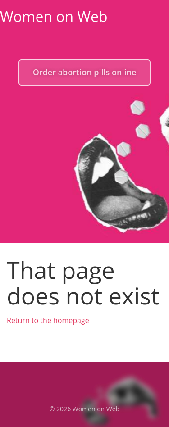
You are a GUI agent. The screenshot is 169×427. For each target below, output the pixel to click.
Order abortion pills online (85, 72)
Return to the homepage (48, 320)
